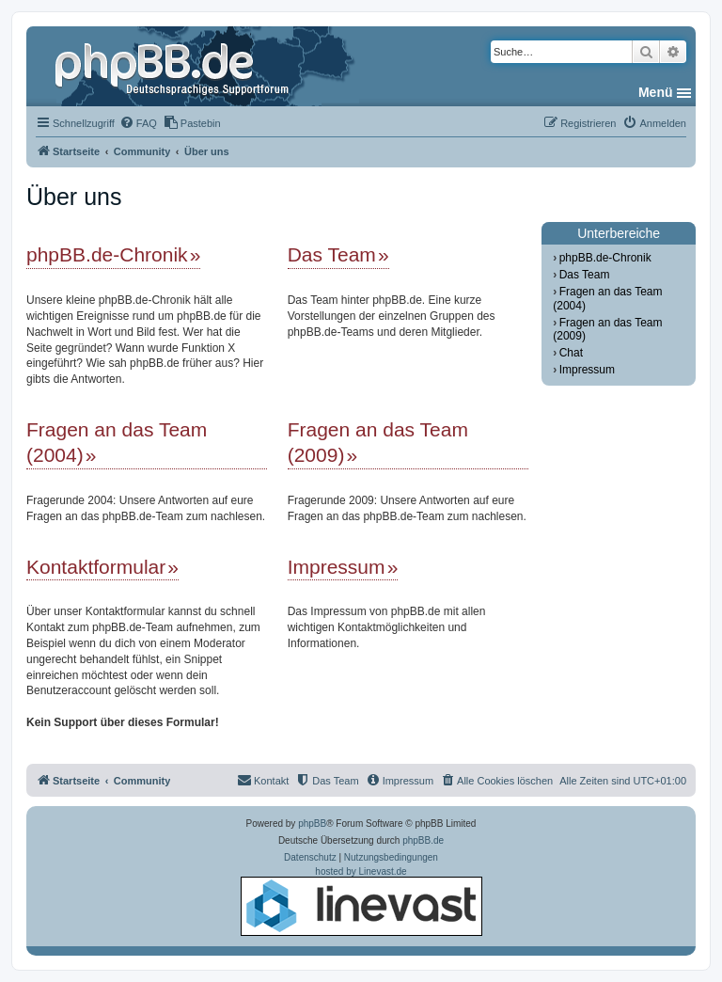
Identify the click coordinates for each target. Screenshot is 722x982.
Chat (571, 352)
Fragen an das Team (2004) (116, 442)
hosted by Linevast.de (361, 901)
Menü (655, 92)
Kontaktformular (95, 567)
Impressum (336, 567)
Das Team (332, 254)
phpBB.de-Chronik (107, 254)
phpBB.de (423, 840)
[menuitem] (138, 123)
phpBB (312, 823)
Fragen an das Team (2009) (378, 442)
